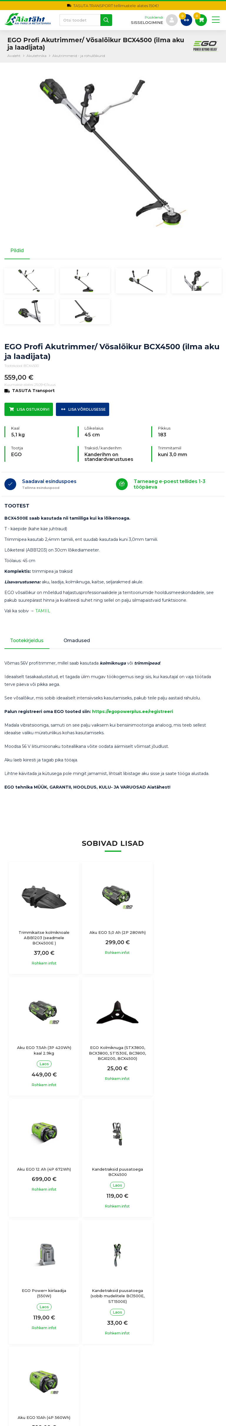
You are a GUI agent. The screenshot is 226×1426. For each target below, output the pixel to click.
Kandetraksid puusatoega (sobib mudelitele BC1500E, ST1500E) (113, 1183)
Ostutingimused (134, 1307)
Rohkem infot (42, 966)
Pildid (17, 250)
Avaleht (14, 55)
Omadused (78, 642)
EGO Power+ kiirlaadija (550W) (42, 1180)
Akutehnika (36, 55)
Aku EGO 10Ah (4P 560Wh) (183, 1177)
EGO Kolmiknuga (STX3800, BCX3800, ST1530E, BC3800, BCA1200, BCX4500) (42, 1064)
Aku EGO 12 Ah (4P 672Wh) (113, 1056)
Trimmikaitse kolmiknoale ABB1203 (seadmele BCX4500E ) (42, 940)
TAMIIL (42, 613)
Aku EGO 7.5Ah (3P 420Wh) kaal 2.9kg (183, 937)
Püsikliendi (153, 17)
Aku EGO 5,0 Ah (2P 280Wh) (112, 937)
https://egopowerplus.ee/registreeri (132, 714)
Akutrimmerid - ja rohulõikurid (78, 55)
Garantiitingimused (136, 1319)
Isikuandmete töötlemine (143, 1295)
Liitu (210, 1375)
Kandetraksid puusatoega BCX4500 (183, 1059)
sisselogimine (147, 23)
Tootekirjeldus (27, 642)
